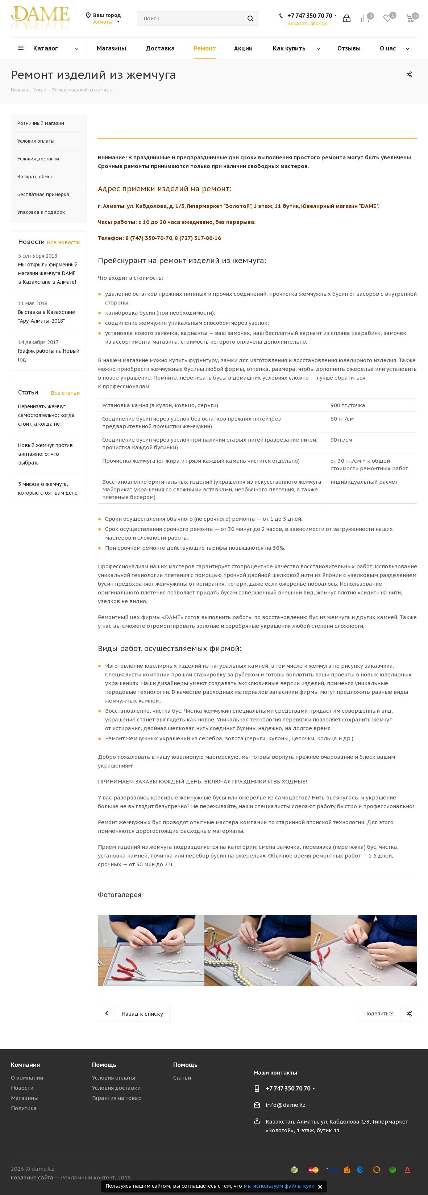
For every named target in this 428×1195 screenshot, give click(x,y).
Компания (25, 1064)
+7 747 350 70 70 (309, 15)
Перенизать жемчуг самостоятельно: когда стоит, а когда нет (46, 415)
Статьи (182, 1077)
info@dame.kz (286, 1104)
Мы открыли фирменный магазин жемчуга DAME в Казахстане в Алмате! (48, 273)
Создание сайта (32, 1177)
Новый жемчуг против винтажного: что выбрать (45, 454)
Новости (22, 1087)
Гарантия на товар (117, 1097)
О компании (27, 1077)
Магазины (24, 1097)
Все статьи (65, 392)
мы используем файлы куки (279, 1186)
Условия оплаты (113, 1077)
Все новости (63, 242)
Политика (24, 1108)
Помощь (104, 1064)
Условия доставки (116, 1087)
